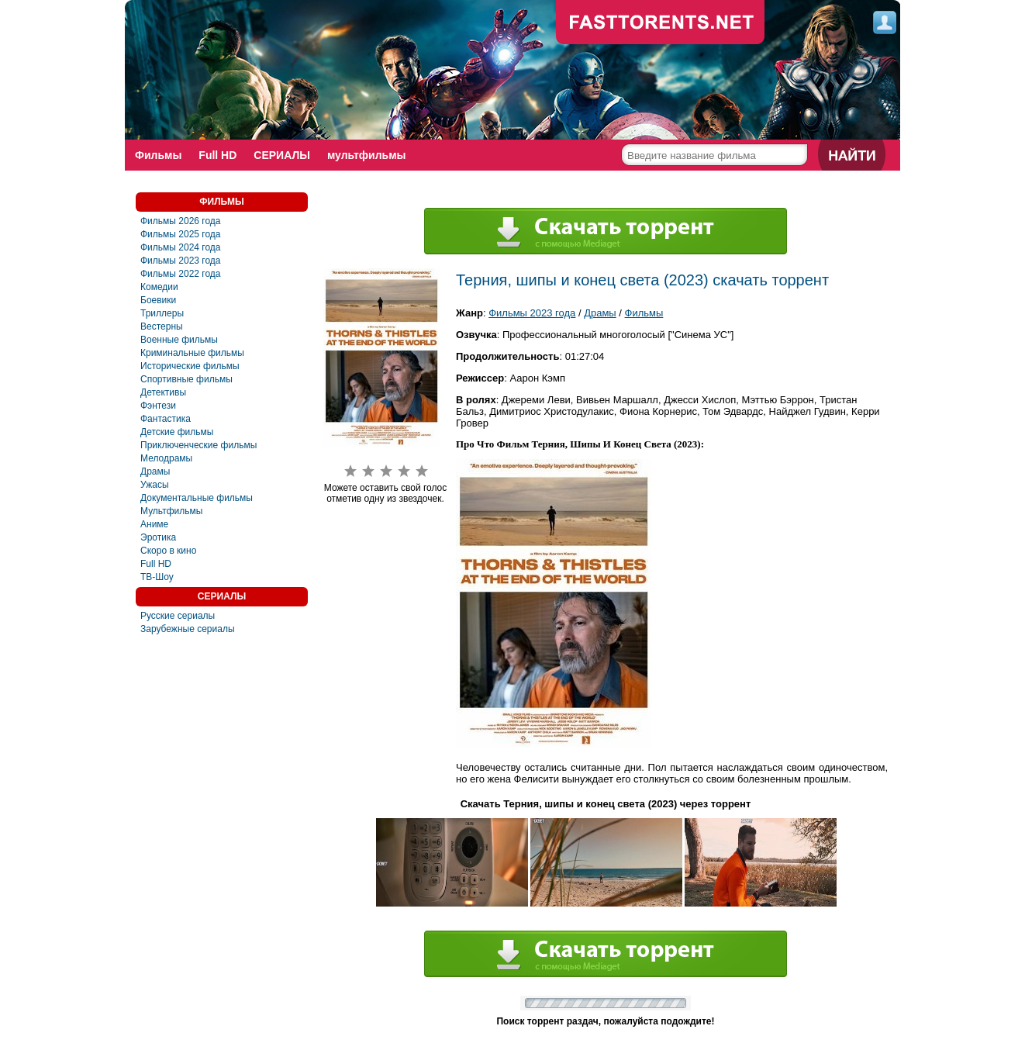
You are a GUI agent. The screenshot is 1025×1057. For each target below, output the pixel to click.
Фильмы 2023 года (180, 260)
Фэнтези (158, 405)
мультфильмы (366, 155)
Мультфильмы (171, 511)
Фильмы (158, 155)
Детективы (163, 392)
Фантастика (165, 418)
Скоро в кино (168, 550)
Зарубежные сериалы (187, 628)
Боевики (158, 300)
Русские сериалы (177, 615)
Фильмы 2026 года (180, 221)
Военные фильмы (179, 339)
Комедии (159, 287)
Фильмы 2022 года (180, 273)
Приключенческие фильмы (198, 445)
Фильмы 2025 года (180, 234)
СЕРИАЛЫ (282, 155)
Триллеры (162, 313)
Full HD (217, 155)
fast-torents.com (660, 23)
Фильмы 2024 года (180, 247)
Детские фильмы (176, 432)
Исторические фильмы (190, 366)
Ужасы (154, 484)
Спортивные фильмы (186, 379)
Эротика (158, 537)
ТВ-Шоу (157, 577)
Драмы (155, 471)
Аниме (154, 524)
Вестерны (161, 326)
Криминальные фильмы (192, 352)
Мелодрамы (166, 458)
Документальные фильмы (196, 497)
